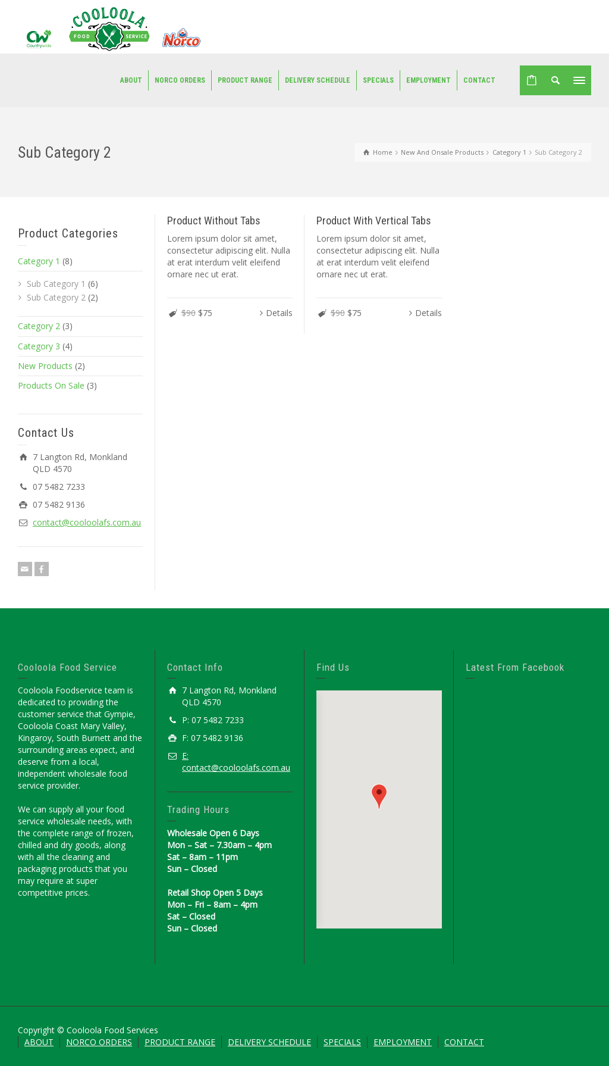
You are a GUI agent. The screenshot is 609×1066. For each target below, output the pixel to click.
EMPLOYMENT (402, 1042)
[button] (379, 796)
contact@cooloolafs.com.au (87, 522)
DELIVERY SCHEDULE (269, 1042)
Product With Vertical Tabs (373, 220)
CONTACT (464, 1042)
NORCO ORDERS (99, 1042)
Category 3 (39, 346)
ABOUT (39, 1042)
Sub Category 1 (56, 283)
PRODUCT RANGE (180, 1042)
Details (279, 312)
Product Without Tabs (213, 220)
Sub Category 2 (56, 297)
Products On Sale (51, 385)
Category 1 (39, 261)
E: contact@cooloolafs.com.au (236, 761)
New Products (45, 365)
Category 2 (39, 326)
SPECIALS (342, 1042)
